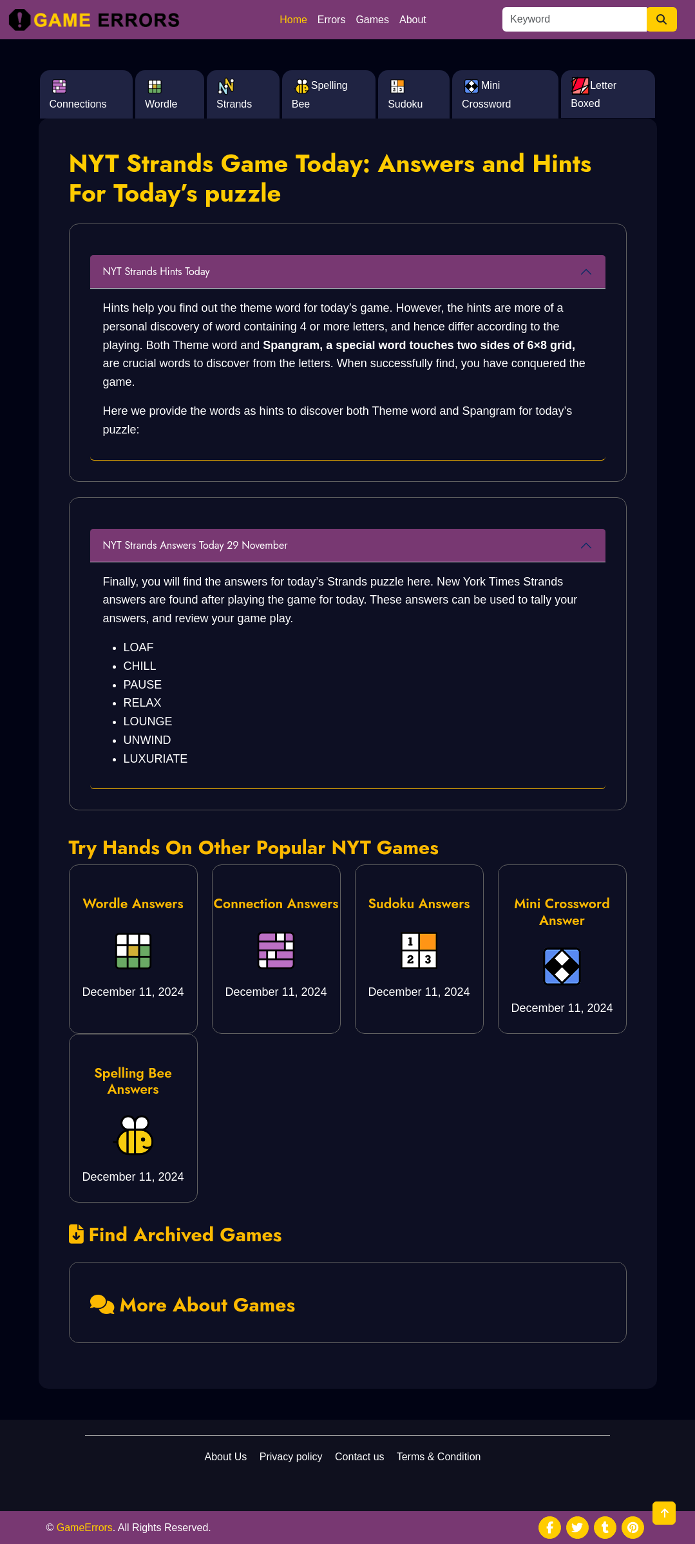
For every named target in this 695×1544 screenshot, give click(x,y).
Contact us (359, 1456)
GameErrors (85, 1527)
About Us (226, 1456)
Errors (332, 19)
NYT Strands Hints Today (156, 271)
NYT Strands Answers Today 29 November (195, 545)
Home (293, 19)
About (412, 19)
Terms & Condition (439, 1456)
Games (372, 19)
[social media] (549, 1527)
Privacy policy (291, 1456)
